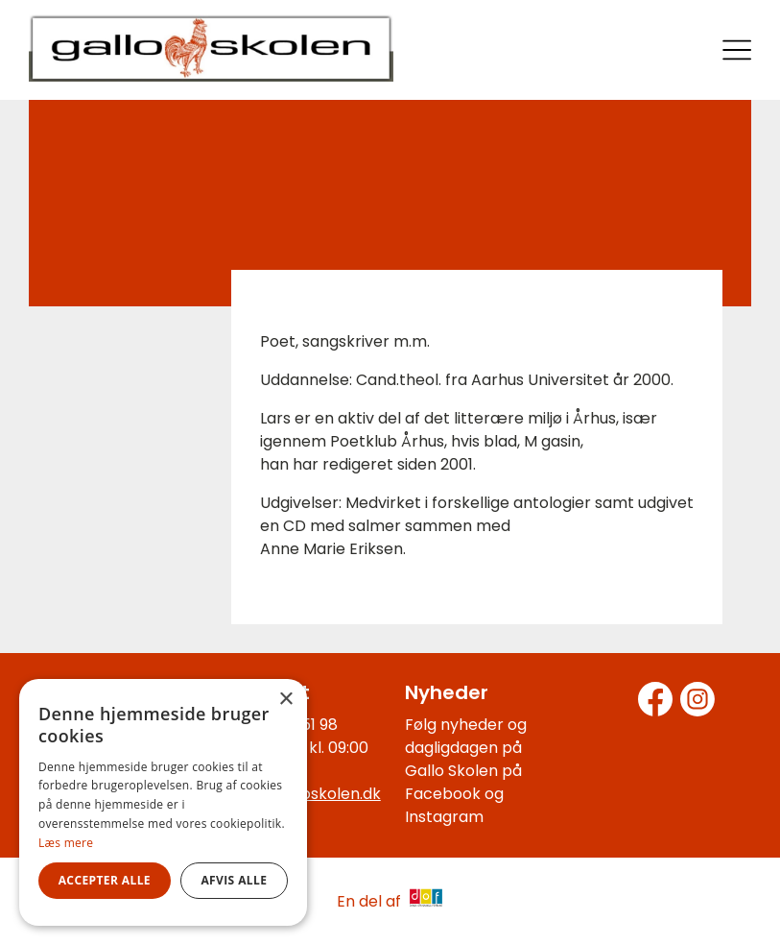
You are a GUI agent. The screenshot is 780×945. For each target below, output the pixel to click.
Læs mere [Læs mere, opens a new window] (65, 843)
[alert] (163, 802)
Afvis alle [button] (234, 880)
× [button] (285, 699)
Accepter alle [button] (105, 880)
